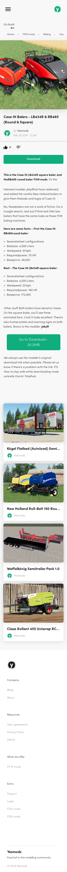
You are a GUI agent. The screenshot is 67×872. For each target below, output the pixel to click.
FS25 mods (13, 816)
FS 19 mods (14, 766)
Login (10, 801)
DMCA (11, 739)
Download (33, 159)
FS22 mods (13, 808)
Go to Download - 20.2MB (33, 342)
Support (12, 793)
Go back (9, 24)
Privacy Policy (15, 732)
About (10, 697)
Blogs (10, 690)
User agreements (17, 724)
